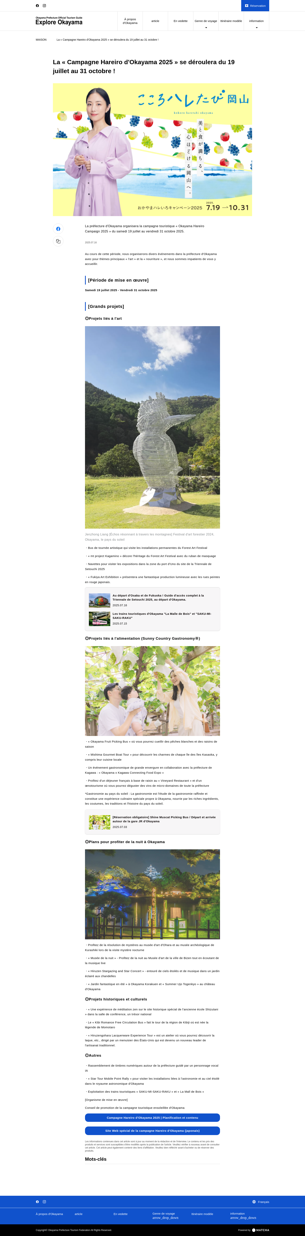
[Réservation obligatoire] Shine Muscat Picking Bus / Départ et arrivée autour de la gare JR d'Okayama (161, 819)
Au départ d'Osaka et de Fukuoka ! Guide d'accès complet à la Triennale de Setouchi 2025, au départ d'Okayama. (160, 597)
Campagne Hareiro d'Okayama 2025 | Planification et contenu (152, 1117)
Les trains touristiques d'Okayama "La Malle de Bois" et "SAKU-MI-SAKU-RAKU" (164, 615)
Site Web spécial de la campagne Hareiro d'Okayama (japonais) (152, 1131)
